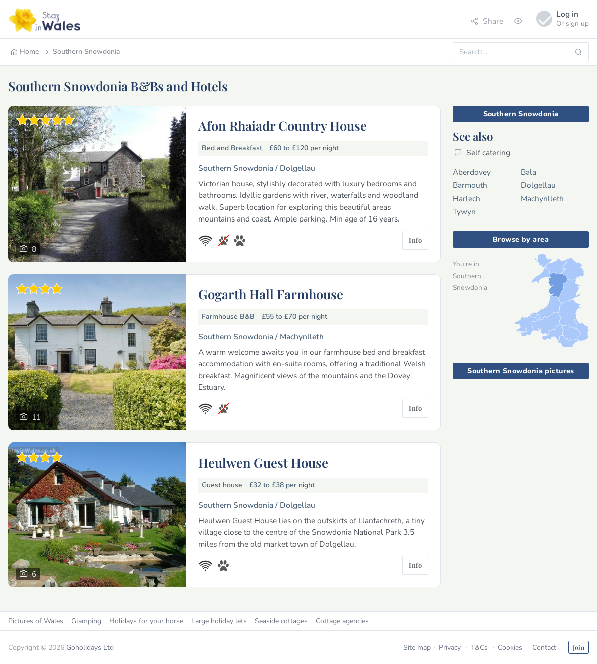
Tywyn (464, 211)
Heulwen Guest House (263, 462)
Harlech (466, 198)
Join (578, 647)
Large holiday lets (219, 621)
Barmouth (470, 185)
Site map (417, 647)
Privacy (450, 647)
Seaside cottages (281, 621)
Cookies (510, 647)
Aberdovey (472, 172)
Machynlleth (542, 198)
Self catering (482, 152)
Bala (528, 172)
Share (487, 21)
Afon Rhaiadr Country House (282, 125)
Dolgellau (538, 185)
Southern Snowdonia (82, 51)
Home (25, 51)
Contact (544, 647)
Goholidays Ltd (90, 647)
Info (415, 240)
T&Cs (479, 647)
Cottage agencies (342, 621)
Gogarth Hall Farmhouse (270, 293)
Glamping (86, 621)
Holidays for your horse (146, 621)
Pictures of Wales (35, 621)
